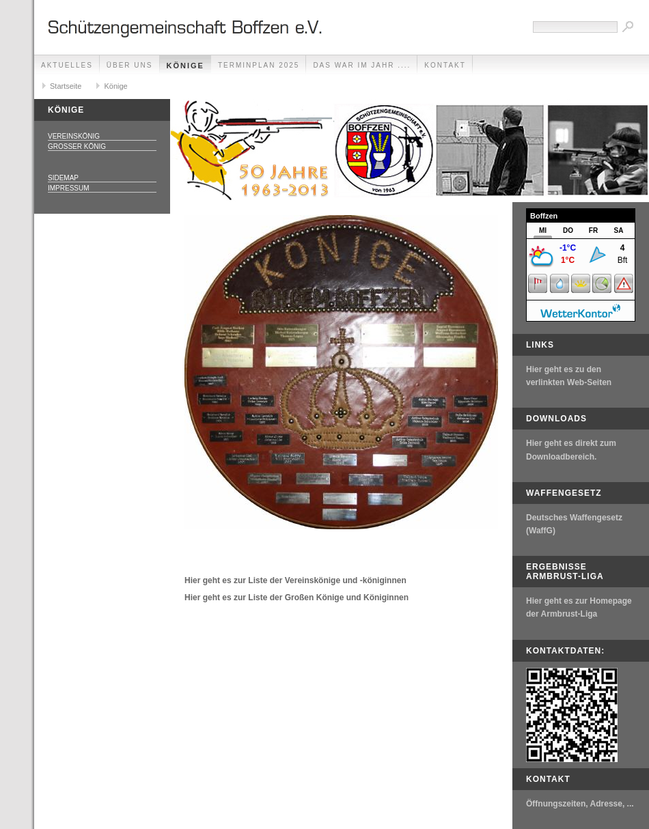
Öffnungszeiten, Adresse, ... (580, 804)
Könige (185, 65)
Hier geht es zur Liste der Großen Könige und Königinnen (296, 597)
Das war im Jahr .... (362, 65)
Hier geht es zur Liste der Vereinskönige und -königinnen (295, 580)
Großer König (77, 146)
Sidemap (63, 178)
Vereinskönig (74, 136)
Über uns (130, 65)
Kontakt (444, 65)
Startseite (65, 86)
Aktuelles (67, 65)
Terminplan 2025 (258, 65)
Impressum (68, 188)
